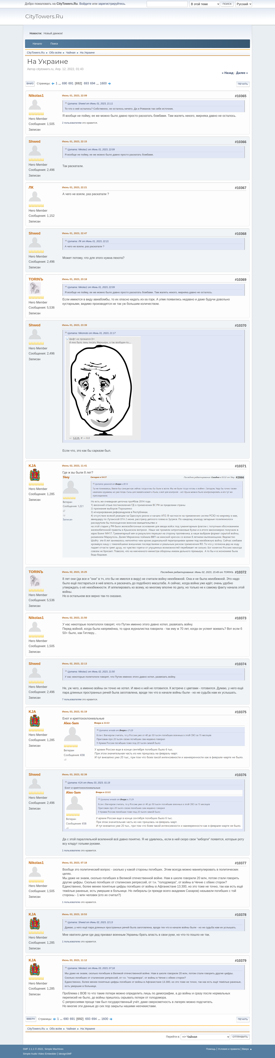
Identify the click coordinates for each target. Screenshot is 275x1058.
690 (64, 83)
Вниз (30, 83)
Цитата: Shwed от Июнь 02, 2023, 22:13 (90, 922)
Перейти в (172, 1036)
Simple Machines (53, 1049)
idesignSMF (65, 1053)
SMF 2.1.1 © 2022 (33, 1049)
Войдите (85, 3)
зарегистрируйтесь (111, 3)
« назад (228, 72)
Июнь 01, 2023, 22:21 (74, 187)
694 (92, 83)
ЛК (31, 187)
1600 (103, 83)
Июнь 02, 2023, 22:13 (74, 663)
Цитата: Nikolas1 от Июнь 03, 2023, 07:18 (91, 968)
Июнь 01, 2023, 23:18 (74, 279)
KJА (32, 466)
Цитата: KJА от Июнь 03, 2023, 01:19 (89, 782)
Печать (243, 83)
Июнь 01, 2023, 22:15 (74, 141)
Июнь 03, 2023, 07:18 (74, 862)
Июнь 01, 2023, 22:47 (74, 233)
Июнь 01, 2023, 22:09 (74, 95)
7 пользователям (72, 699)
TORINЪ (36, 279)
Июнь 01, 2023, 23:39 (74, 325)
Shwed (34, 141)
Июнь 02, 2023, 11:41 (74, 465)
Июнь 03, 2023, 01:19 (74, 711)
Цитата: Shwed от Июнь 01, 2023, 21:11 (90, 103)
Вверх (31, 1018)
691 (71, 83)
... (60, 83)
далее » (242, 72)
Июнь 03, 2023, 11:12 (74, 960)
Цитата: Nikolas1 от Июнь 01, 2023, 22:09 (91, 149)
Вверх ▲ (247, 1049)
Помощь (211, 1049)
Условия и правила (229, 1049)
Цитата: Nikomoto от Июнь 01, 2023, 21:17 (92, 333)
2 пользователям (72, 122)
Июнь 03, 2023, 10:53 (74, 914)
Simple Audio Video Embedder (39, 1053)
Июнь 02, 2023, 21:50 (74, 617)
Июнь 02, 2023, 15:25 (74, 572)
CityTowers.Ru (44, 16)
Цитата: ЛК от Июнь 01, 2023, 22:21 (88, 241)
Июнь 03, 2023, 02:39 (74, 774)
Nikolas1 (36, 96)
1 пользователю (71, 850)
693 (86, 83)
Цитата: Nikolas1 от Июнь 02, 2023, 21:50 (91, 671)
